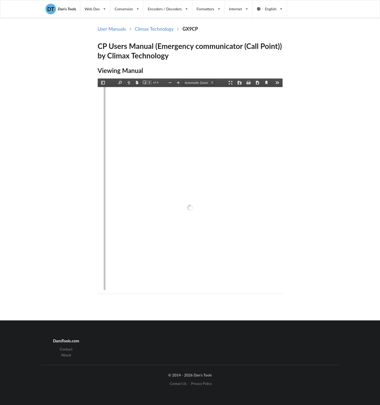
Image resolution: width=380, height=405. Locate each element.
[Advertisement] (326, 112)
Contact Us (178, 383)
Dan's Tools (60, 9)
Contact (66, 349)
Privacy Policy (201, 383)
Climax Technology (154, 29)
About (66, 355)
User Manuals (112, 29)
